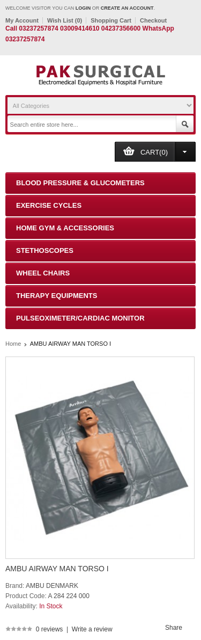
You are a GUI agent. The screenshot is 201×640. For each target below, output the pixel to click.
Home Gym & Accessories (65, 228)
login (83, 8)
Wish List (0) (64, 20)
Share (173, 627)
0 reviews (49, 629)
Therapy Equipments (56, 296)
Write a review (92, 629)
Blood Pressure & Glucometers (80, 183)
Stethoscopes (44, 250)
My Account (22, 20)
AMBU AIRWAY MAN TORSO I (70, 343)
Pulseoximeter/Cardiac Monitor (80, 318)
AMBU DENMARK (52, 586)
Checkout (153, 20)
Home (13, 343)
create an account (127, 8)
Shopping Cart (111, 20)
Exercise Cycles (48, 205)
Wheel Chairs (43, 273)
